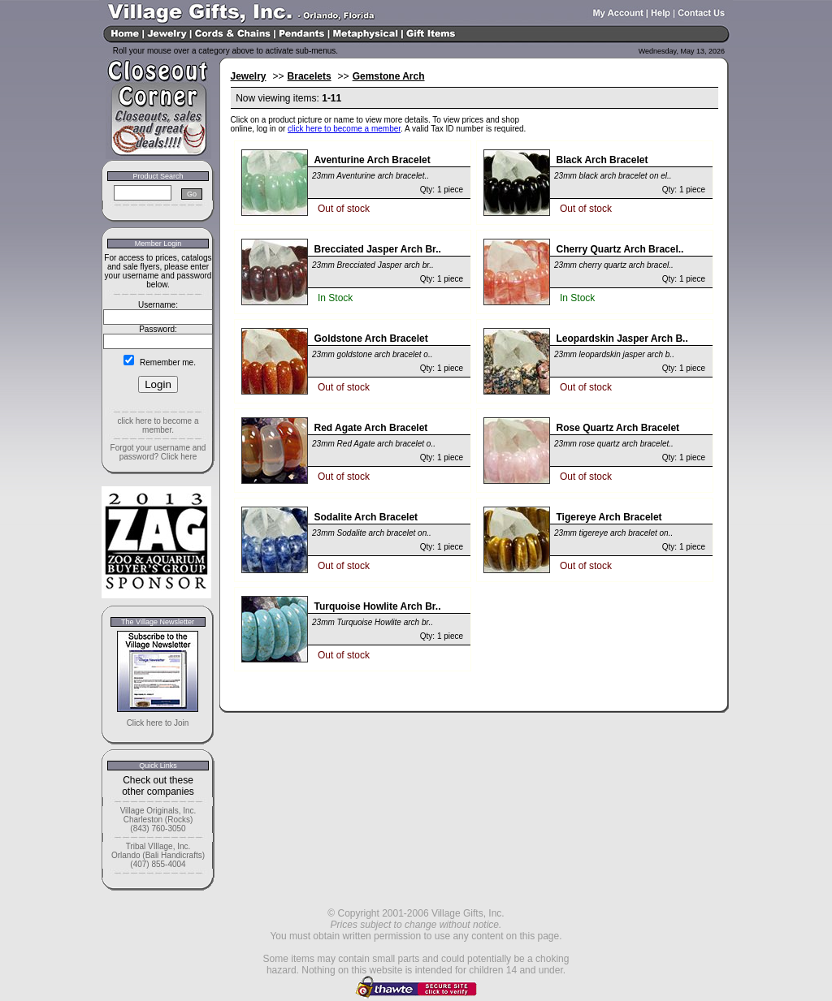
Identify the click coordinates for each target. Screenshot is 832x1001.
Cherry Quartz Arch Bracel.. (620, 249)
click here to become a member (344, 128)
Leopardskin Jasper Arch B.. (622, 338)
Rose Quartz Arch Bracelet (618, 428)
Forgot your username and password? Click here (158, 452)
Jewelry (248, 76)
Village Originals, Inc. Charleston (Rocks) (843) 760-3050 (158, 819)
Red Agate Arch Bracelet (371, 428)
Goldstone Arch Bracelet (371, 338)
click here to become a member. (157, 425)
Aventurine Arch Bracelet (372, 160)
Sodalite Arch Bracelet (366, 517)
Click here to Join (158, 722)
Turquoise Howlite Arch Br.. (377, 606)
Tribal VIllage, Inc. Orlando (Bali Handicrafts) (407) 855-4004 (158, 855)
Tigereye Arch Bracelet (609, 517)
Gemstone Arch (389, 76)
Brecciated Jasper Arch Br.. (377, 249)
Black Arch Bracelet (602, 160)
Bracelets (310, 76)
